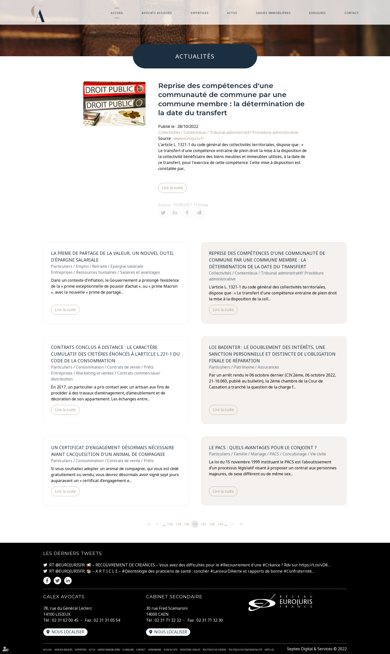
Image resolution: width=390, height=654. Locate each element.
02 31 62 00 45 (65, 620)
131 (195, 524)
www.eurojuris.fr (189, 138)
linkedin (380, 337)
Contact (351, 13)
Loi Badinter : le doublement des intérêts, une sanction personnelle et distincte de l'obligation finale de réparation (272, 354)
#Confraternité (299, 571)
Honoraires (154, 649)
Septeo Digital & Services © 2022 (316, 648)
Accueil (117, 13)
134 (220, 524)
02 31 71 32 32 (168, 620)
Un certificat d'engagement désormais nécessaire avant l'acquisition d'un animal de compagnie (113, 450)
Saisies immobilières (273, 13)
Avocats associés (157, 13)
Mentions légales (190, 649)
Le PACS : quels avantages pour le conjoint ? (263, 447)
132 (203, 524)
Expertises (200, 13)
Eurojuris (317, 13)
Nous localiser (68, 631)
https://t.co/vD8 (313, 565)
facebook (380, 317)
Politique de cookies (214, 649)
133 (212, 524)
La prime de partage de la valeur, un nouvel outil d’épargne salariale (113, 256)
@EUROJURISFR (70, 565)
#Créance (271, 565)
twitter (380, 327)
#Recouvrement (235, 565)
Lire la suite (173, 187)
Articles (269, 649)
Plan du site (171, 649)
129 (178, 524)
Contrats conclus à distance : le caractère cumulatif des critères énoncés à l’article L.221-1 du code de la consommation (116, 354)
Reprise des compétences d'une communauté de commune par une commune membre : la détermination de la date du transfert (267, 259)
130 (186, 524)
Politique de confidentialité (245, 649)
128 (169, 524)
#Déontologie (134, 571)
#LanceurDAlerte (226, 571)
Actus (232, 13)
